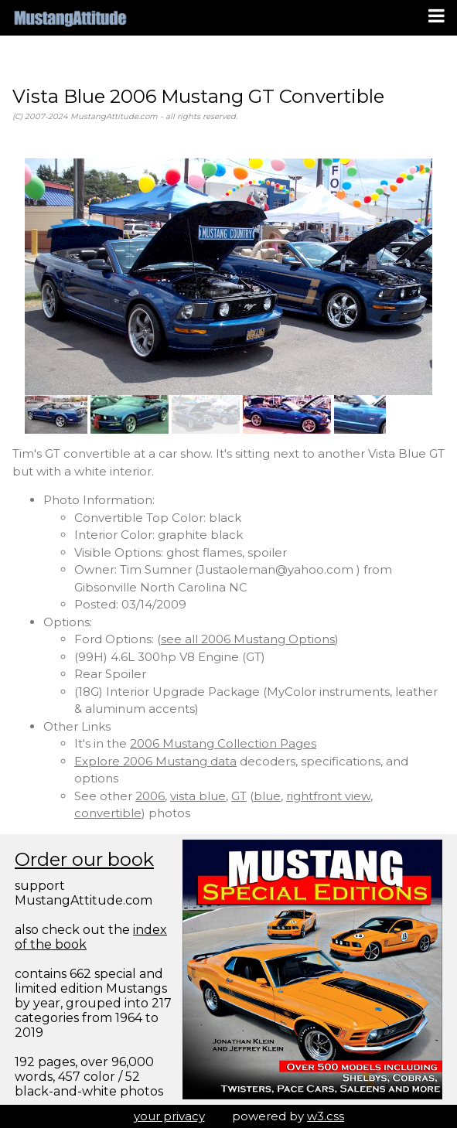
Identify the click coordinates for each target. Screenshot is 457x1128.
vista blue (198, 796)
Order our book (84, 859)
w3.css (325, 1116)
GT (239, 796)
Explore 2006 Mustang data (155, 761)
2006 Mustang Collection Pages (223, 743)
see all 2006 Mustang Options (248, 639)
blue (267, 796)
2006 (150, 796)
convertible (108, 813)
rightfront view (328, 796)
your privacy (169, 1116)
